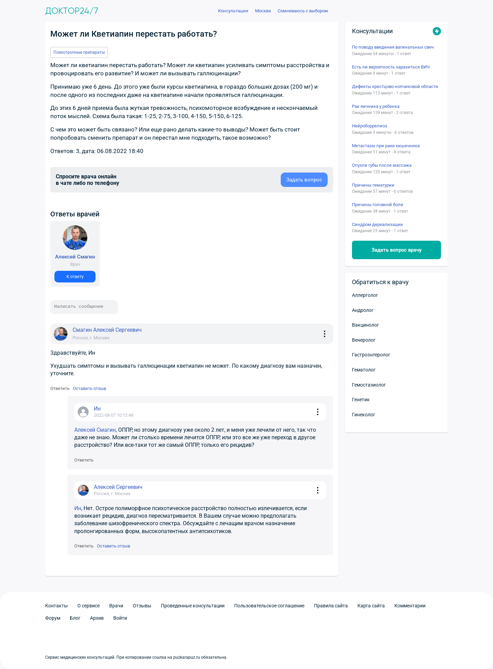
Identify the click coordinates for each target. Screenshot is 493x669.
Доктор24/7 (71, 11)
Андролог (363, 310)
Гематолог (364, 370)
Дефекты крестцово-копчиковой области (395, 86)
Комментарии (410, 605)
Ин (77, 508)
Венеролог (364, 340)
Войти (120, 618)
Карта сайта (371, 605)
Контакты (56, 605)
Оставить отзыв (89, 388)
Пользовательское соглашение (269, 605)
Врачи (116, 605)
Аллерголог (365, 295)
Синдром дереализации (377, 224)
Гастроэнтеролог (371, 354)
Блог (75, 618)
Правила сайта (331, 605)
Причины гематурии (373, 185)
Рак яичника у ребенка (376, 106)
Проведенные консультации (193, 605)
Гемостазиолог (369, 385)
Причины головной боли (377, 204)
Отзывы (142, 605)
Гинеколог (363, 414)
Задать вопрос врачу (396, 250)
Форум (52, 618)
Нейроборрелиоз (369, 125)
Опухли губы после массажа (382, 165)
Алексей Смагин (95, 430)
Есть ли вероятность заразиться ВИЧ (391, 67)
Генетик (361, 399)
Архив (97, 618)
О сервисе (88, 605)
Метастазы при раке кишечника (386, 145)
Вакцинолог (365, 325)
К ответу (75, 276)
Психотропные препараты (79, 52)
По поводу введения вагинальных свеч (393, 47)
